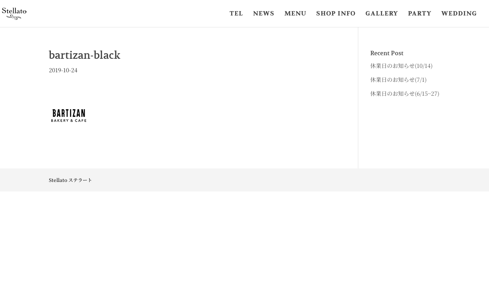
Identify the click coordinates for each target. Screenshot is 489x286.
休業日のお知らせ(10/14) (401, 66)
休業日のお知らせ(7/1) (398, 79)
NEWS (263, 14)
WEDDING (459, 14)
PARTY (419, 14)
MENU (295, 14)
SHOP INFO (336, 14)
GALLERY (381, 14)
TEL (236, 14)
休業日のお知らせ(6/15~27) (404, 93)
